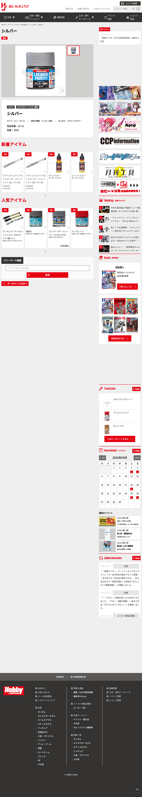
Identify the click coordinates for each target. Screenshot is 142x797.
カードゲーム (44, 752)
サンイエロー (54, 175)
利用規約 (60, 676)
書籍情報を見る (118, 338)
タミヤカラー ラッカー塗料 (27, 107)
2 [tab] (49, 195)
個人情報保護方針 (78, 676)
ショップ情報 (115, 700)
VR (39, 760)
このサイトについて (102, 8)
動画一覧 (77, 735)
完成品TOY (43, 732)
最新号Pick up (79, 696)
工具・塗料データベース (120, 692)
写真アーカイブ (80, 715)
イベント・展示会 (81, 719)
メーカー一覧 (79, 707)
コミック (42, 756)
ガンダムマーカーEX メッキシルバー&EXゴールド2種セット (13, 235)
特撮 (40, 748)
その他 (41, 764)
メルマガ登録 (129, 3)
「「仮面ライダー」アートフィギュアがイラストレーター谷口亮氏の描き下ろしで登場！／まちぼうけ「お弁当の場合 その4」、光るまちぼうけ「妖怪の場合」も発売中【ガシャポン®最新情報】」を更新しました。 (119, 578)
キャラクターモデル (46, 715)
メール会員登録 (44, 696)
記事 (126, 566)
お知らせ (69, 8)
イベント (42, 740)
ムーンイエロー (78, 175)
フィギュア (43, 727)
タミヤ (10, 107)
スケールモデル (44, 723)
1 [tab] (45, 195)
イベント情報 (115, 696)
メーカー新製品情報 (126, 615)
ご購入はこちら (125, 286)
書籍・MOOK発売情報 (83, 692)
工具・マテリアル (45, 736)
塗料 (4, 38)
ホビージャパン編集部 (83, 727)
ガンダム (42, 711)
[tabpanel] (12, 172)
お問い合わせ (83, 8)
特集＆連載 (78, 688)
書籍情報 (113, 688)
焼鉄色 (29, 231)
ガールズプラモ (44, 719)
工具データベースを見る (118, 438)
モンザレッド (77, 231)
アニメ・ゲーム (44, 744)
